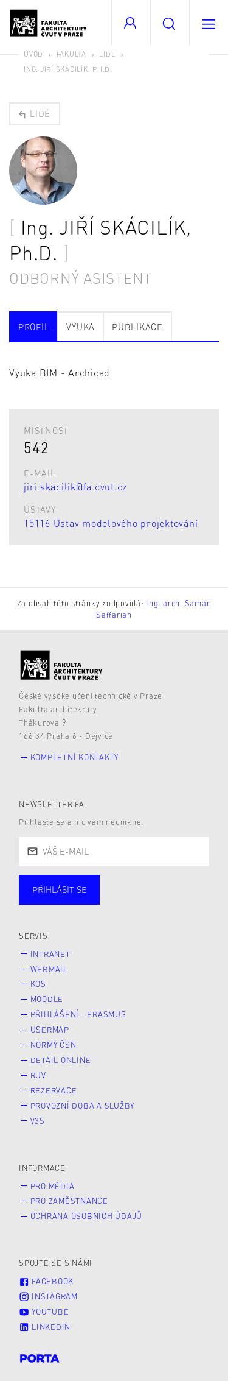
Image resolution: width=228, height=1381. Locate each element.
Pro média (52, 1186)
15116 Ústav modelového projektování (111, 523)
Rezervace (53, 1090)
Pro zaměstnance (69, 1201)
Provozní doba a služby (82, 1106)
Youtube (44, 1311)
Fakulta (71, 53)
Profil (34, 326)
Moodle (47, 999)
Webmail (49, 969)
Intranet (50, 954)
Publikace (137, 326)
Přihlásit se (59, 889)
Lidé (107, 53)
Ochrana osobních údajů (86, 1216)
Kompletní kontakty (74, 757)
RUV (38, 1075)
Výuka (80, 326)
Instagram (48, 1296)
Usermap (49, 1029)
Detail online (60, 1060)
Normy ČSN (53, 1045)
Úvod (33, 53)
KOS (38, 984)
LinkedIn (45, 1327)
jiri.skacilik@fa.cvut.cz (75, 486)
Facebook (46, 1281)
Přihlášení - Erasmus (78, 1014)
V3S (37, 1121)
